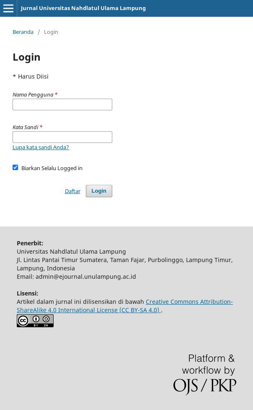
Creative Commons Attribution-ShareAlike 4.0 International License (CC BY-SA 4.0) (125, 306)
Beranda (23, 32)
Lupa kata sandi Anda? (41, 147)
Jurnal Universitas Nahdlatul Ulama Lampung (83, 8)
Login (99, 191)
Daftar (72, 191)
